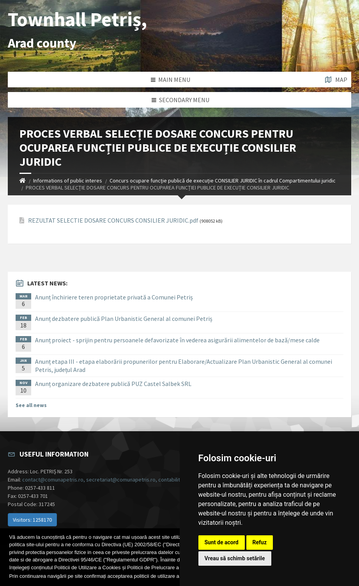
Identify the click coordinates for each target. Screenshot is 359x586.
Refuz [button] (260, 542)
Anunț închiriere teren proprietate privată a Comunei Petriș (114, 297)
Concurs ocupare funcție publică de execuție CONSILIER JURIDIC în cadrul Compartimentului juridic (223, 180)
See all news (31, 405)
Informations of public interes (67, 180)
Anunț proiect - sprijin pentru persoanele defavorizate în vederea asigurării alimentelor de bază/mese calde (177, 340)
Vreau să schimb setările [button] (235, 558)
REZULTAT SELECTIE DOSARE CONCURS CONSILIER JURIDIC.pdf (113, 220)
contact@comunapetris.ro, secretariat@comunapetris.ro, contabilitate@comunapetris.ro (126, 479)
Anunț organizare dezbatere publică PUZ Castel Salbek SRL (113, 384)
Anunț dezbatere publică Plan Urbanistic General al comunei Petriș (123, 318)
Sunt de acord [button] (222, 542)
